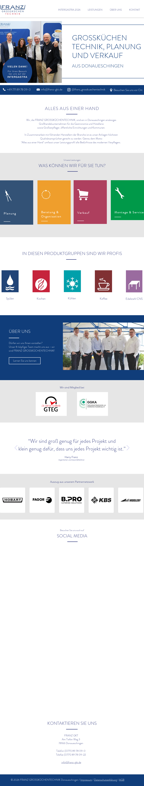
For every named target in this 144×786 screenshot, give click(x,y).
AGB (121, 780)
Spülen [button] (10, 298)
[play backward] (3, 500)
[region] (16, 202)
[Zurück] (16, 448)
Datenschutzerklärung (105, 780)
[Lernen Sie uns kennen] (25, 360)
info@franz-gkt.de (51, 89)
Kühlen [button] (72, 298)
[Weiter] (128, 448)
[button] (10, 281)
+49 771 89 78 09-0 (19, 89)
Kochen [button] (41, 298)
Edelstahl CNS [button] (134, 299)
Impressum (86, 780)
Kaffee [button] (103, 298)
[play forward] (140, 500)
